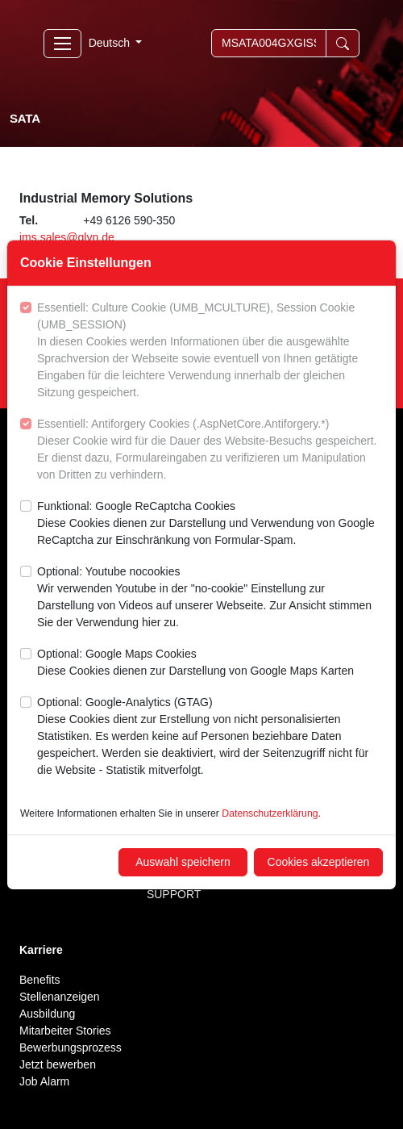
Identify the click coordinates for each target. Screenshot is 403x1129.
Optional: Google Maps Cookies (195, 663)
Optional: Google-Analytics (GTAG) (210, 737)
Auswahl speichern (183, 861)
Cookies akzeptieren (319, 861)
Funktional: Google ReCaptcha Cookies (210, 524)
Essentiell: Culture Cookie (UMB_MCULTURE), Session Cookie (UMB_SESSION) (210, 351)
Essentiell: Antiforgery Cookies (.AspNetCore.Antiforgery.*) (210, 450)
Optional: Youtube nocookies (210, 598)
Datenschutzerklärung (270, 813)
